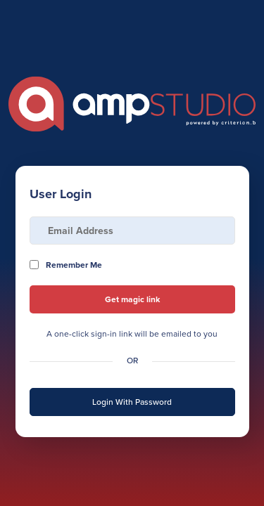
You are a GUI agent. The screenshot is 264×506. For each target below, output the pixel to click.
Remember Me (74, 265)
